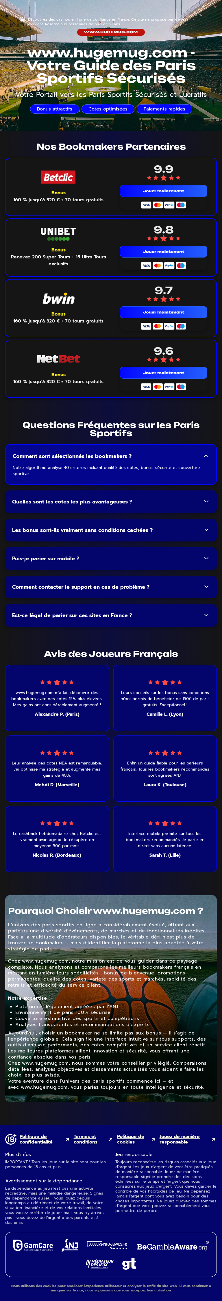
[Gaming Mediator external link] (100, 1267)
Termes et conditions (85, 1139)
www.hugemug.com (111, 32)
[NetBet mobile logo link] (58, 358)
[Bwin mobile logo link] (58, 298)
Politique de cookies (130, 1139)
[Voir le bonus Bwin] (58, 318)
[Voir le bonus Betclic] (58, 196)
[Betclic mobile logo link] (58, 177)
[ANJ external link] (70, 1250)
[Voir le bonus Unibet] (58, 257)
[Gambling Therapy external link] (129, 1268)
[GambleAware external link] (172, 1251)
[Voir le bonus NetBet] (58, 378)
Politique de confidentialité (36, 1139)
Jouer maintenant (163, 191)
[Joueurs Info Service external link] (107, 1247)
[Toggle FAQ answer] (205, 456)
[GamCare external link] (33, 1249)
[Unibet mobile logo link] (58, 234)
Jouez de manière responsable (180, 1139)
